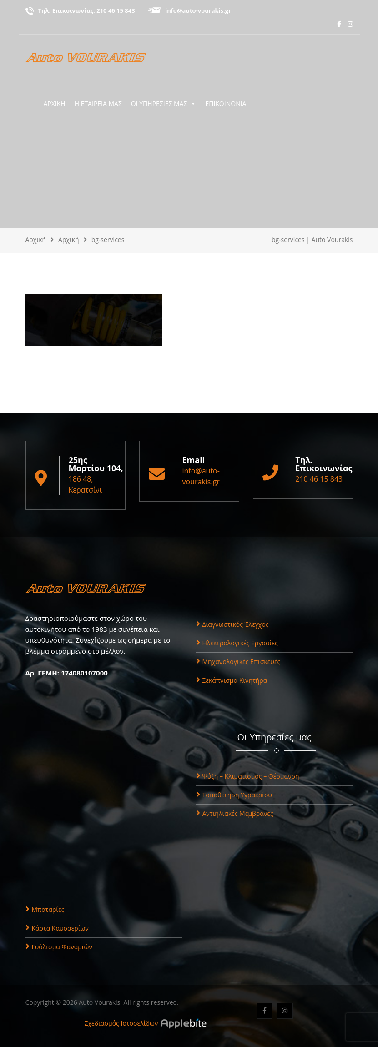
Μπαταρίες (45, 909)
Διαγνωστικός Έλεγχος (232, 624)
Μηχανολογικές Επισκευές (238, 661)
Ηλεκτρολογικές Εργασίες (237, 643)
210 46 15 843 (115, 10)
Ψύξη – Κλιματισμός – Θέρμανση (247, 776)
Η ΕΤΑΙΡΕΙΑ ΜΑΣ (98, 103)
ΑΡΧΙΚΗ (55, 103)
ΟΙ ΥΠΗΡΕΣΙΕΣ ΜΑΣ (164, 103)
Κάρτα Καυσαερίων (57, 928)
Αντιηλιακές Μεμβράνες (234, 813)
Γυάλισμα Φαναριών (58, 946)
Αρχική (35, 239)
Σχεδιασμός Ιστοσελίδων (121, 1023)
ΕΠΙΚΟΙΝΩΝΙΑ (225, 103)
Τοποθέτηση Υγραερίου (234, 794)
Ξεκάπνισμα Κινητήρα (231, 680)
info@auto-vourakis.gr (198, 10)
